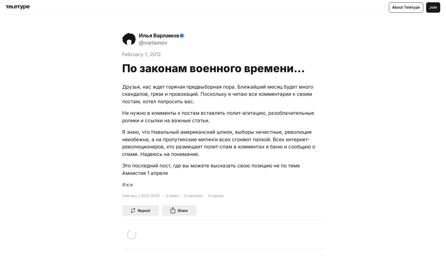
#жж (127, 185)
